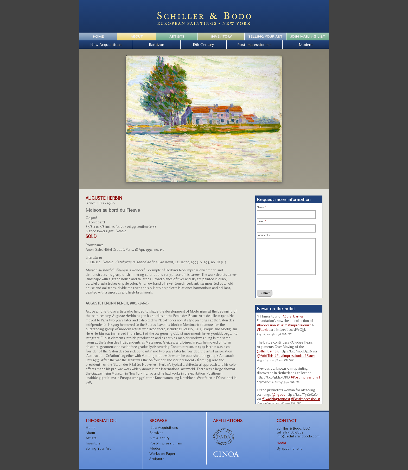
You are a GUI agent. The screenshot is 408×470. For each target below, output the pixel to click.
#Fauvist (263, 329)
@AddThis (265, 355)
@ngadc (278, 394)
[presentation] (280, 282)
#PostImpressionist (296, 325)
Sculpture (156, 459)
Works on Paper (162, 454)
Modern (306, 44)
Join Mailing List (307, 36)
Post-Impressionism (254, 44)
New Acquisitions (106, 44)
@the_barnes (293, 316)
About (137, 36)
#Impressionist (268, 325)
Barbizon (156, 44)
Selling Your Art (265, 36)
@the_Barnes (267, 351)
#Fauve (309, 355)
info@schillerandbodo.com (298, 436)
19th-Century (203, 44)
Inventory (221, 36)
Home (98, 36)
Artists (176, 36)
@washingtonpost (276, 398)
